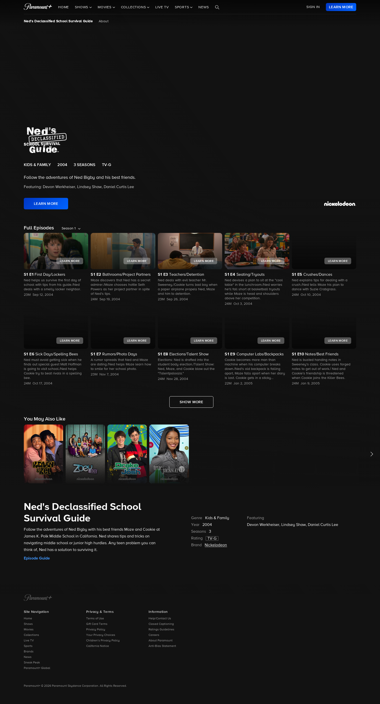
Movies (29, 629)
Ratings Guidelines (161, 629)
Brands (29, 651)
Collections (31, 635)
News (203, 7)
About (103, 21)
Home (63, 7)
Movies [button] (105, 7)
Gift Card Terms (96, 624)
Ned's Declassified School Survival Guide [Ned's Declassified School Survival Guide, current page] (58, 21)
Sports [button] (182, 7)
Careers (154, 635)
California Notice (97, 646)
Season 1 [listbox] (69, 228)
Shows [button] (82, 7)
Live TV (162, 7)
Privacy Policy (95, 629)
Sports (28, 646)
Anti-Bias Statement (162, 646)
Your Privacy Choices (100, 635)
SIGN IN (313, 7)
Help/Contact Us (160, 618)
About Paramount (161, 640)
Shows (28, 624)
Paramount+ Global (37, 668)
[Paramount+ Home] (38, 598)
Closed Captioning (161, 624)
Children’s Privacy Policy (103, 640)
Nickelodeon (216, 545)
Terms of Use (95, 618)
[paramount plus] (38, 7)
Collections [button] (134, 7)
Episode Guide (37, 558)
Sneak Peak (32, 662)
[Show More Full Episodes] (191, 402)
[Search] (217, 7)
